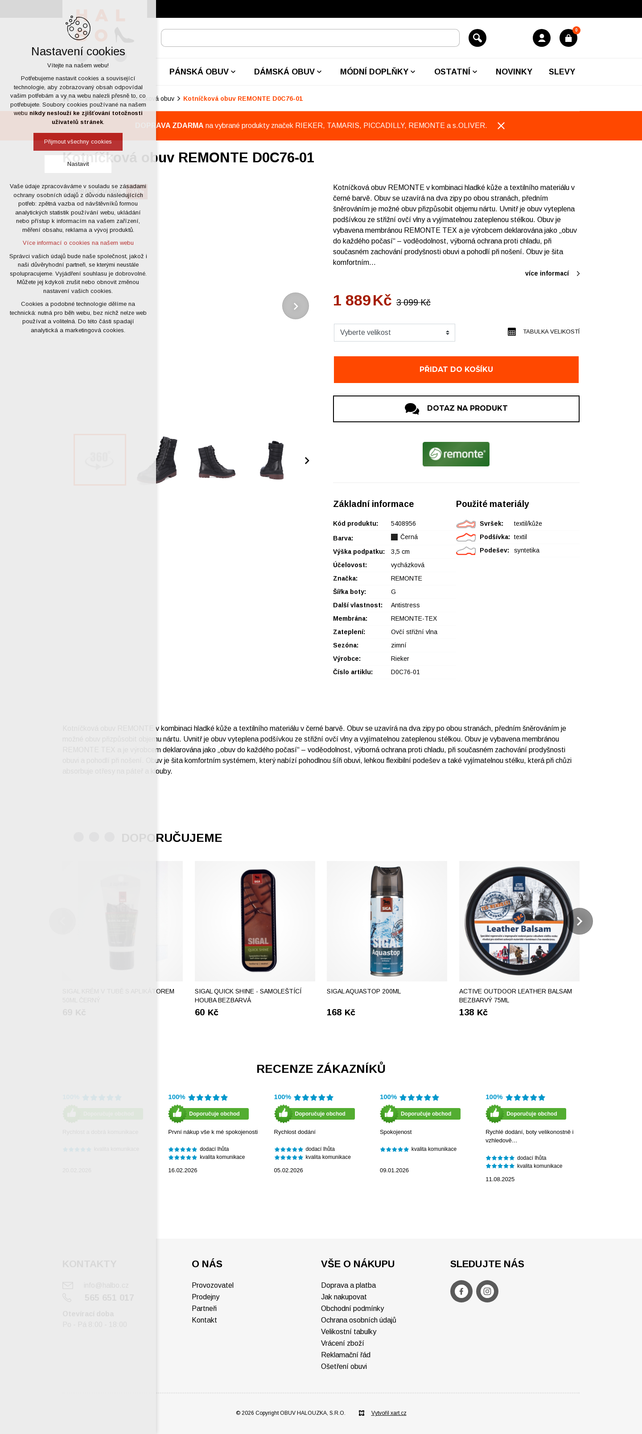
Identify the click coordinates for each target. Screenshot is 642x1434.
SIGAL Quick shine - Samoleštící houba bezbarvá (248, 996)
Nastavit (78, 164)
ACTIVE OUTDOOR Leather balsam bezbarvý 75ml (515, 996)
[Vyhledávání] (477, 38)
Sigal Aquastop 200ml (364, 991)
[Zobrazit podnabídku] (233, 71)
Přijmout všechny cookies (78, 141)
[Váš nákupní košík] (568, 38)
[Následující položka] (295, 306)
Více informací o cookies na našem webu (78, 242)
